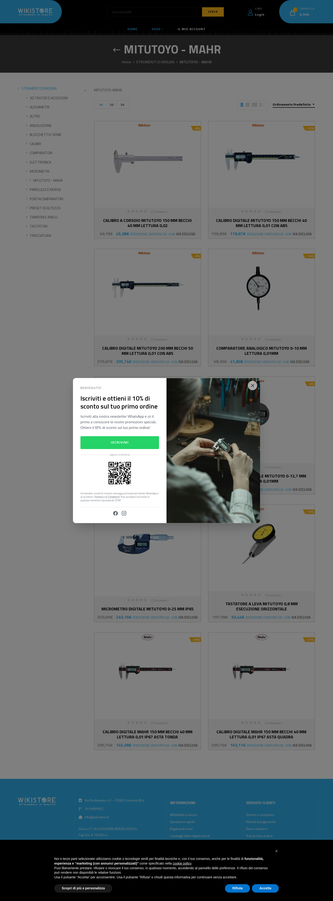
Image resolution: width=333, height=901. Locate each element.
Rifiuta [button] (237, 888)
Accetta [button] (265, 888)
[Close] (252, 385)
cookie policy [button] (182, 863)
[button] (276, 851)
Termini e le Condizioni (107, 496)
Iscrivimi (120, 443)
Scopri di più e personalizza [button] (83, 888)
